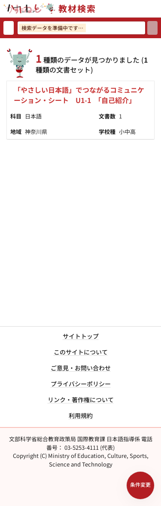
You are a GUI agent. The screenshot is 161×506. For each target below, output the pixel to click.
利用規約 (81, 415)
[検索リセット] (8, 28)
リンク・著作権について (81, 399)
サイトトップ (81, 336)
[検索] (152, 28)
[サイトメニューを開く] (157, 8)
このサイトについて (81, 352)
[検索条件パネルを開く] (140, 485)
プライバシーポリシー (81, 383)
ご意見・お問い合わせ (81, 368)
